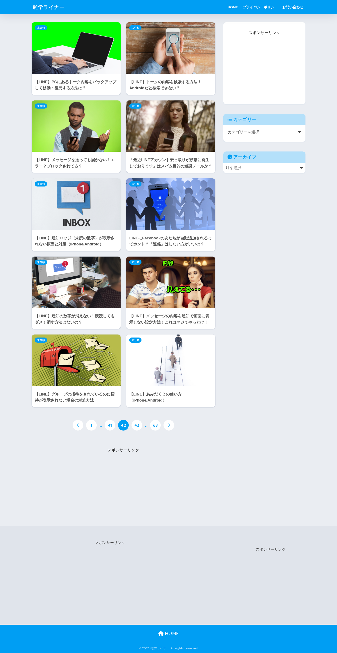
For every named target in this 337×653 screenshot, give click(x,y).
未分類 (41, 27)
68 (155, 425)
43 (137, 425)
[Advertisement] (123, 483)
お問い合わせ (292, 7)
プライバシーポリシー (260, 7)
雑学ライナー (50, 7)
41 (110, 425)
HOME (233, 7)
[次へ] (169, 425)
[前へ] (78, 425)
